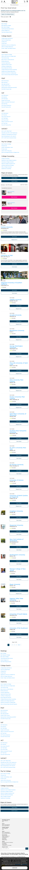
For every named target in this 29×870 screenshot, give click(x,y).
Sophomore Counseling (6, 168)
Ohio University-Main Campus (16, 380)
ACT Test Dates (5, 118)
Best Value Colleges (6, 27)
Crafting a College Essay (6, 66)
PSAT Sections (4, 82)
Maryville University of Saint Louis (19, 363)
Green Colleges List (5, 30)
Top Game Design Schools (7, 32)
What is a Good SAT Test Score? (8, 102)
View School (14, 197)
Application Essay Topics (7, 64)
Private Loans (4, 149)
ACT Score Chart (4, 749)
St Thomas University (17, 464)
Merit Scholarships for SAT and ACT (9, 136)
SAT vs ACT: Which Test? (7, 131)
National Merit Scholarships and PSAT (9, 87)
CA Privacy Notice (11, 853)
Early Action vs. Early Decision (8, 59)
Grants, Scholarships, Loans (7, 147)
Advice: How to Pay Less (7, 150)
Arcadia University (16, 315)
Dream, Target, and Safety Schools (9, 48)
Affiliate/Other (4, 839)
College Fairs (4, 41)
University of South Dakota (18, 614)
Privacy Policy (18, 864)
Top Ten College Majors (5, 669)
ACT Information (5, 113)
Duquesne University (16, 525)
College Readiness (5, 836)
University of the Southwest (19, 628)
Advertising (4, 838)
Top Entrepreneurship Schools (8, 28)
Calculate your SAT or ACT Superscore (9, 132)
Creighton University (16, 511)
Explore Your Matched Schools (8, 14)
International (4, 837)
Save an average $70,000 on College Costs (10, 152)
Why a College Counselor (6, 796)
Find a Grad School (14, 4)
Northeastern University (17, 555)
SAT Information (5, 95)
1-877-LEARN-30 (5, 820)
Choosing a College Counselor (7, 791)
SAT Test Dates (5, 98)
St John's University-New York (18, 448)
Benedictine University (17, 330)
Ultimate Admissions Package (8, 165)
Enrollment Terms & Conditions (7, 842)
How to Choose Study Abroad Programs (10, 74)
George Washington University (16, 346)
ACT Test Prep (4, 123)
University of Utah (7, 255)
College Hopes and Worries (7, 38)
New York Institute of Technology (16, 539)
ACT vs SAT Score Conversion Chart (9, 137)
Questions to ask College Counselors (9, 160)
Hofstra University (7, 227)
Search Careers (14, 181)
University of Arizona (16, 480)
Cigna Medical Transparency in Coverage (6, 845)
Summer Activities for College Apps (9, 72)
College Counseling (5, 158)
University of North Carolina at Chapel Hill (19, 496)
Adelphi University (16, 299)
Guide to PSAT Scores (6, 85)
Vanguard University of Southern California (11, 283)
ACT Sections (4, 114)
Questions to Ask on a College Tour (9, 45)
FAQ (3, 821)
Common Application (5, 692)
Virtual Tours (4, 43)
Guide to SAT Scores (6, 100)
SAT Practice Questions (6, 105)
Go (26, 848)
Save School (14, 236)
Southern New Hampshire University (18, 431)
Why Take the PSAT (5, 84)
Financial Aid (4, 145)
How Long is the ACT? (6, 116)
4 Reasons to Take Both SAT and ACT (9, 134)
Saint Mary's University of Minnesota (18, 414)
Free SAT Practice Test (6, 107)
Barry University (11, 191)
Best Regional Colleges (6, 25)
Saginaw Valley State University (16, 599)
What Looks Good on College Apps (9, 56)
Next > (19, 644)
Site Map (26, 854)
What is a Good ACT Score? (7, 121)
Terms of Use (24, 864)
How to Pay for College (6, 144)
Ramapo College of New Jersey (18, 569)
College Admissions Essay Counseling (9, 69)
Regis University (15, 584)
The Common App (5, 57)
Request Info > (14, 239)
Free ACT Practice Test (5, 754)
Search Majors (14, 177)
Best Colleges (4, 23)
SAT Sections (4, 97)
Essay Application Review (7, 67)
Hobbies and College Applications (8, 71)
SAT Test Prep (4, 103)
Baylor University (11, 202)
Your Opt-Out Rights (14, 854)
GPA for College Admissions (7, 46)
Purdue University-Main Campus (17, 397)
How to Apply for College (7, 54)
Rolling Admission (5, 61)
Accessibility (4, 843)
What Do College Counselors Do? (8, 163)
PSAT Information (5, 80)
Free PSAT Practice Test (6, 89)
